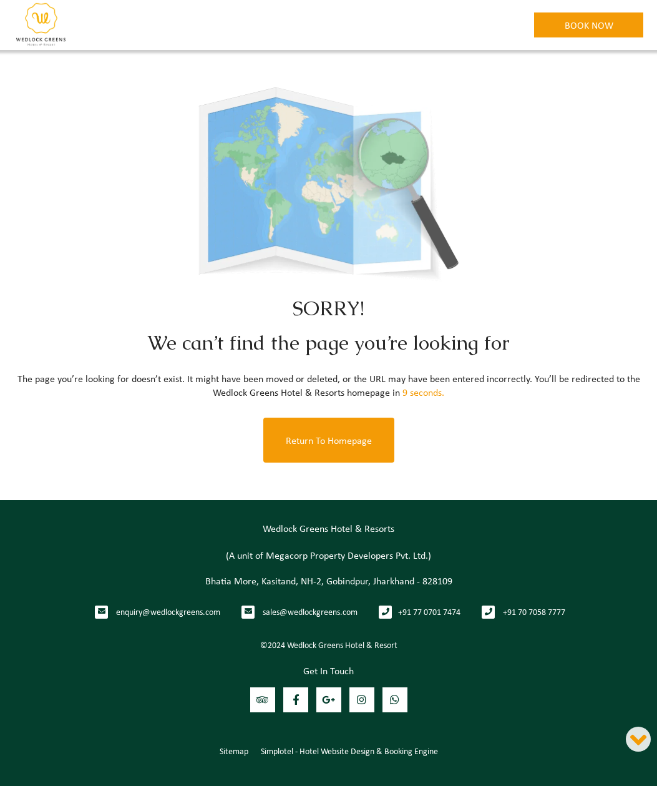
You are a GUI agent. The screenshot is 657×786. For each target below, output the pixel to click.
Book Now (589, 25)
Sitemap (234, 751)
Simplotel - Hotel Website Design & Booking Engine (349, 751)
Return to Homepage (329, 440)
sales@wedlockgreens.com (310, 611)
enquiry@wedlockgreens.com (168, 611)
